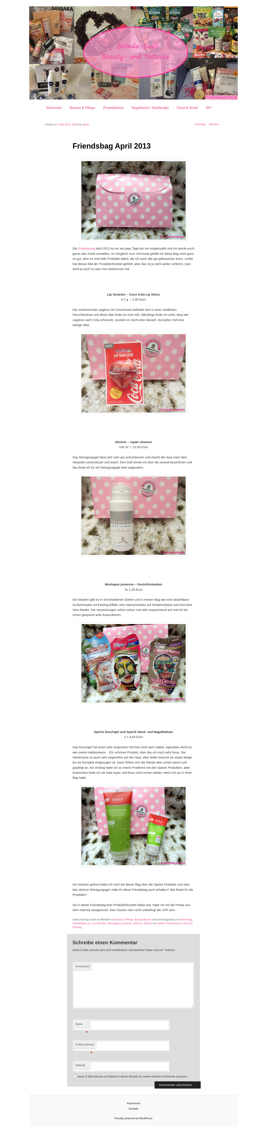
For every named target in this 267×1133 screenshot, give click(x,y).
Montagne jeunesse (119, 923)
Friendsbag (86, 248)
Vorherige (198, 124)
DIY (209, 108)
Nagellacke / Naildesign (150, 108)
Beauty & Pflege (82, 108)
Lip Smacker (99, 923)
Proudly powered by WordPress (133, 1118)
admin (85, 124)
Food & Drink (187, 108)
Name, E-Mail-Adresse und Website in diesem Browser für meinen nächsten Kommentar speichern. (132, 1076)
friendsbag (185, 919)
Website (80, 1065)
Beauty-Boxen (143, 919)
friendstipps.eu (82, 923)
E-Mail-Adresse (85, 1046)
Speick (148, 923)
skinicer (137, 923)
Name (82, 1025)
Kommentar (82, 966)
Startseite (54, 108)
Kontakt (133, 1108)
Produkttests (113, 108)
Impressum (133, 1103)
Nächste (215, 124)
